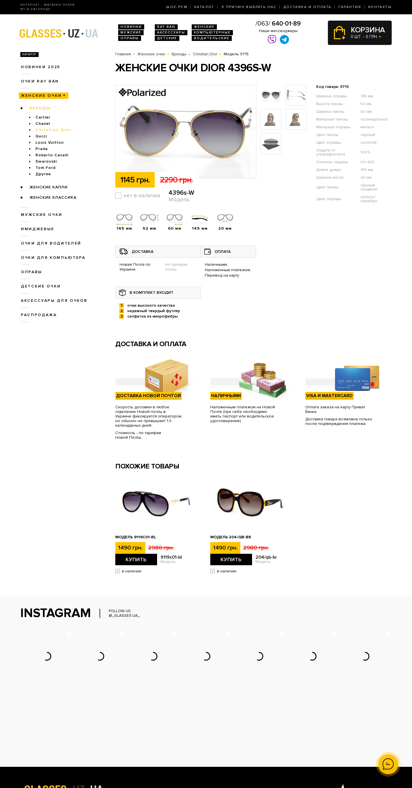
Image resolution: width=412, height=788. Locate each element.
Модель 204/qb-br (230, 537)
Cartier (42, 117)
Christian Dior (53, 129)
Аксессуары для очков (54, 300)
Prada (41, 148)
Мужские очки (41, 214)
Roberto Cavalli (51, 155)
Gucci (41, 136)
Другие (43, 174)
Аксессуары (171, 32)
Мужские (130, 32)
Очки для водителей (51, 243)
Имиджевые (37, 228)
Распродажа (39, 314)
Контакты (380, 7)
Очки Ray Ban (128, 737)
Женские (204, 27)
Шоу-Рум (176, 7)
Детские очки (41, 286)
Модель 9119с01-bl (135, 537)
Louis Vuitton (49, 142)
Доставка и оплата (308, 7)
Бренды (40, 108)
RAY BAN (166, 27)
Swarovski (46, 161)
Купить (136, 559)
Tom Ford (45, 167)
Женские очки (41, 95)
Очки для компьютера (53, 257)
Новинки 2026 (129, 731)
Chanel (42, 123)
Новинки (131, 27)
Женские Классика (52, 197)
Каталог (204, 7)
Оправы (129, 38)
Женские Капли (48, 187)
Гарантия (349, 7)
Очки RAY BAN (40, 81)
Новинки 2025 (40, 66)
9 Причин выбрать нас (249, 7)
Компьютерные (212, 32)
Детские (167, 38)
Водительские (211, 38)
